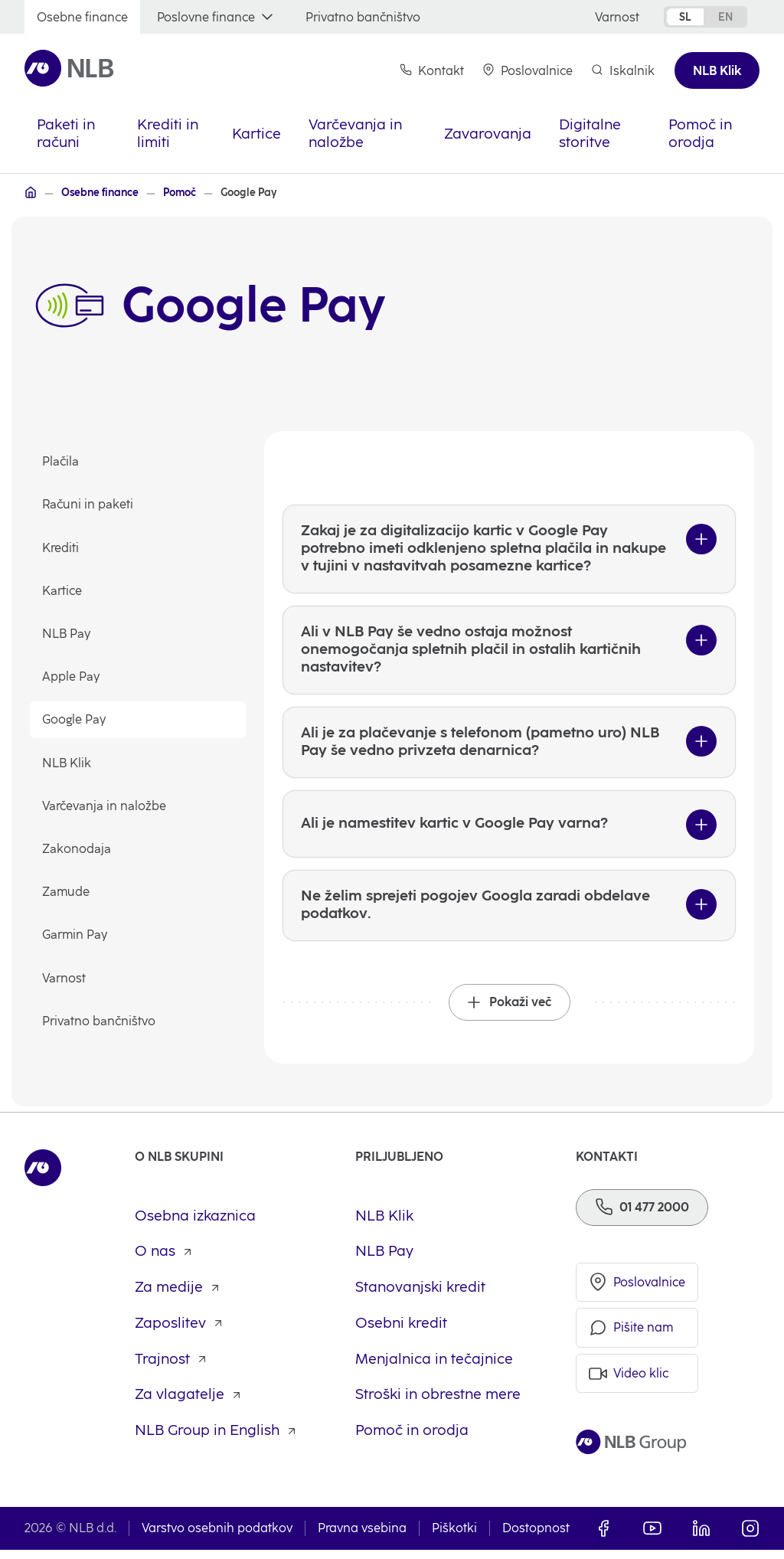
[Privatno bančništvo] (362, 17)
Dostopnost (536, 1537)
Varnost (65, 978)
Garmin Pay (75, 935)
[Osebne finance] (82, 17)
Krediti (61, 548)
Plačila (61, 462)
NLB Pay (67, 633)
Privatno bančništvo (99, 1021)
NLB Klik (67, 763)
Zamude (66, 892)
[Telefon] (642, 1216)
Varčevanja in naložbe (105, 806)
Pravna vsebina (362, 1537)
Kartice (63, 590)
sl (685, 17)
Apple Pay (71, 677)
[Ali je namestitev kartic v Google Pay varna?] (509, 830)
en (725, 17)
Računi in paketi (88, 505)
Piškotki (454, 1537)
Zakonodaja (77, 849)
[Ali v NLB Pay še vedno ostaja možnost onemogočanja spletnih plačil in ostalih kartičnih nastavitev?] (509, 653)
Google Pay (74, 720)
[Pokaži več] (509, 1010)
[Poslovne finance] (216, 17)
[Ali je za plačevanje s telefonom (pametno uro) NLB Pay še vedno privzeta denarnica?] (509, 747)
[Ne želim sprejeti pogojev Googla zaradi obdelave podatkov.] (509, 912)
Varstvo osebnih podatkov (217, 1537)
